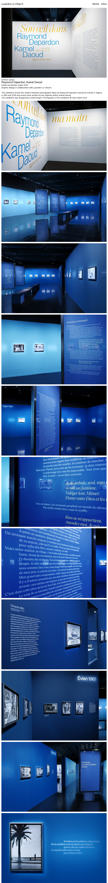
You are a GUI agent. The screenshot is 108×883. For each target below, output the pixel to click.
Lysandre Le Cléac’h (12, 4)
